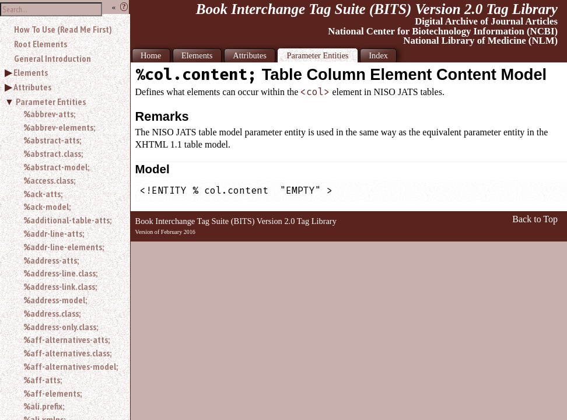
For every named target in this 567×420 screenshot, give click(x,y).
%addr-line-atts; (53, 233)
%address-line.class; (60, 273)
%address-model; (55, 300)
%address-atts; (51, 260)
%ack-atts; (42, 194)
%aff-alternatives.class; (67, 353)
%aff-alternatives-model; (70, 366)
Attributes (32, 87)
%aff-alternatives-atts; (66, 339)
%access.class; (49, 180)
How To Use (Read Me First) (63, 29)
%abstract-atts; (52, 140)
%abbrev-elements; (59, 127)
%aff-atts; (42, 380)
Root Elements (40, 44)
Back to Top (535, 219)
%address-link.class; (60, 286)
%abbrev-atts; (49, 114)
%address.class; (51, 313)
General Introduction (52, 58)
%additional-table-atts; (67, 220)
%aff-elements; (52, 393)
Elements (30, 72)
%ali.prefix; (43, 406)
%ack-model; (47, 206)
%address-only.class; (60, 326)
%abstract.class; (53, 153)
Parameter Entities (51, 101)
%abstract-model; (56, 167)
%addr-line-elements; (63, 247)
